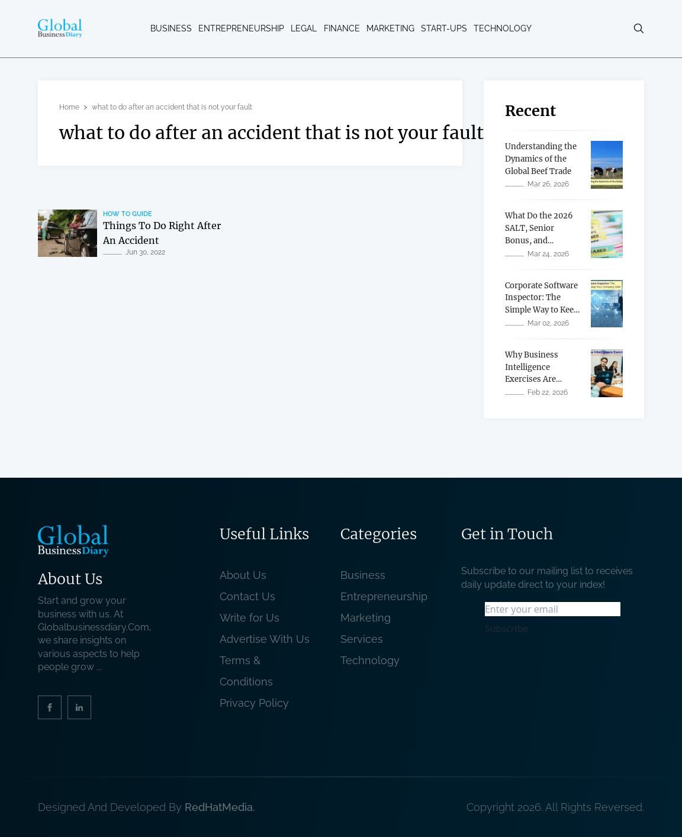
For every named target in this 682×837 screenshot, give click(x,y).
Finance (342, 28)
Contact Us (247, 596)
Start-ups (444, 28)
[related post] (67, 233)
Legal (304, 28)
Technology (503, 28)
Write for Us (249, 617)
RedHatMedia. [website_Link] (220, 807)
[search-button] (638, 28)
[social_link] (50, 707)
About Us (243, 575)
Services (361, 639)
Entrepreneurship (241, 28)
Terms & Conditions (249, 671)
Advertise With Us (265, 639)
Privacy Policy (254, 703)
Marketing (390, 28)
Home (69, 107)
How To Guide (127, 214)
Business (171, 28)
